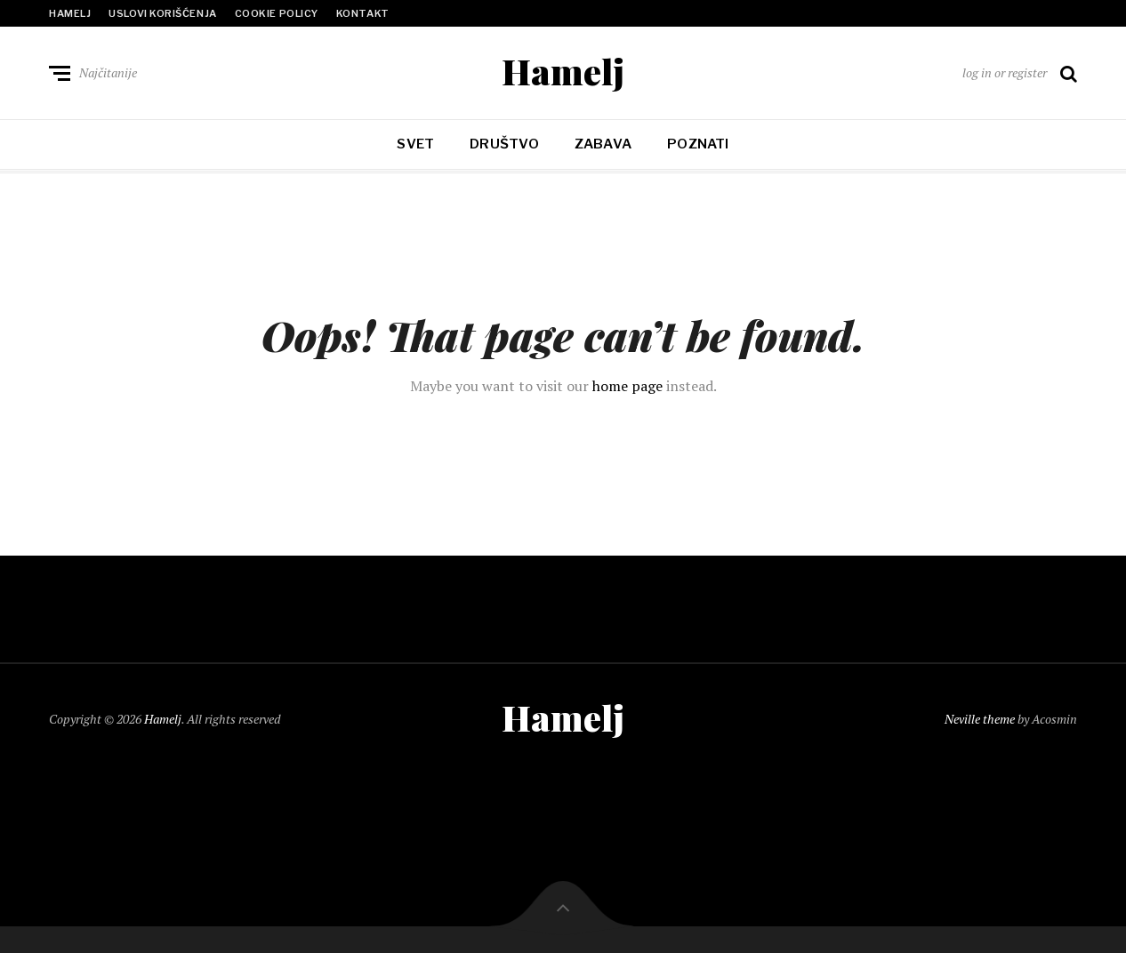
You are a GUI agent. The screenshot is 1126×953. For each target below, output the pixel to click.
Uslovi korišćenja (162, 13)
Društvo (504, 144)
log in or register (1004, 72)
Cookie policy (276, 13)
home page (627, 386)
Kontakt (363, 13)
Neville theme (980, 718)
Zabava (603, 144)
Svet (415, 144)
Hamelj (70, 13)
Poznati (698, 144)
